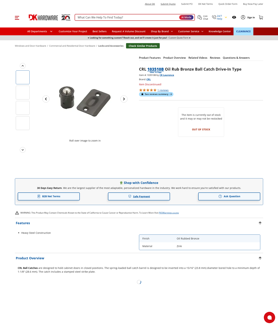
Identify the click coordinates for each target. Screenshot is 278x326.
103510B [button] (155, 69)
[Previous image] (45, 99)
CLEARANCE (243, 31)
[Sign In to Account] (251, 17)
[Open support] (269, 317)
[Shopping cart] (261, 17)
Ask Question (229, 196)
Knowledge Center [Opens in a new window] (220, 31)
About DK (150, 3)
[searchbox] (135, 17)
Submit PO (187, 3)
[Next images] (23, 150)
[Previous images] (23, 66)
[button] (17, 17)
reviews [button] (163, 90)
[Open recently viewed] (234, 17)
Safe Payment (139, 196)
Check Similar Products (143, 46)
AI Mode (186, 17)
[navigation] (190, 31)
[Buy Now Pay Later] (253, 3)
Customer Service (188, 31)
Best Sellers (100, 31)
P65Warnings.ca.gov (169, 212)
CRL (148, 79)
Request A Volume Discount (129, 31)
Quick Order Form (227, 3)
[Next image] (123, 99)
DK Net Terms (205, 3)
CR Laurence (167, 75)
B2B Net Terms (48, 196)
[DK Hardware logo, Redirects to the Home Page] (46, 17)
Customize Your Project (73, 31)
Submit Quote (168, 3)
